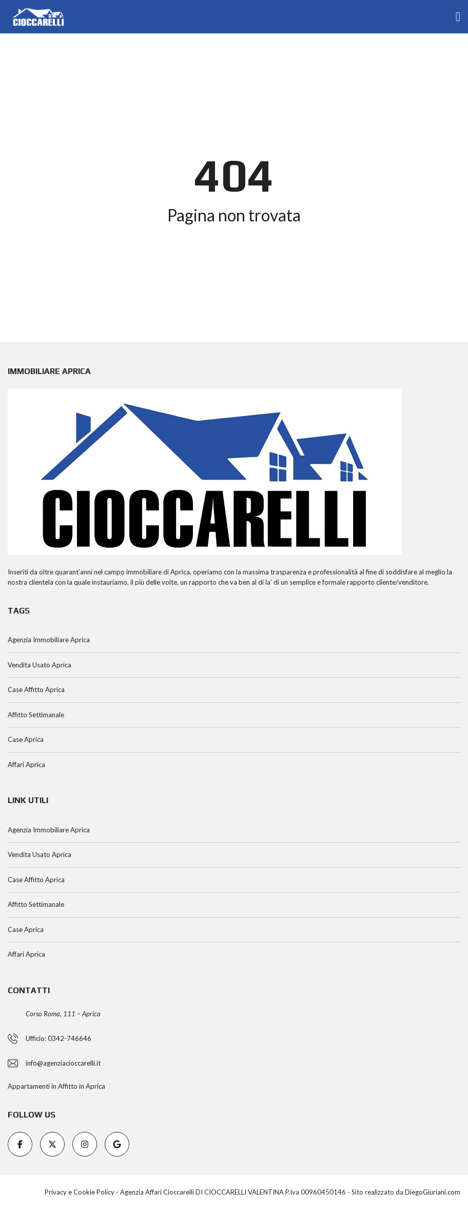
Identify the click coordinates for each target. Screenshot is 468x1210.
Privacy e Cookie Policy (79, 1192)
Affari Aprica (26, 764)
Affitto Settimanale (36, 715)
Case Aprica (26, 739)
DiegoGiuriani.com (432, 1192)
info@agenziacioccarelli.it (63, 1063)
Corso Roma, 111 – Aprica (63, 1014)
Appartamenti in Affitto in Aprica (56, 1086)
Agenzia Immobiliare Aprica (49, 640)
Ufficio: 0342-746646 (58, 1038)
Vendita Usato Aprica (39, 665)
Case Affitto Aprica (36, 689)
